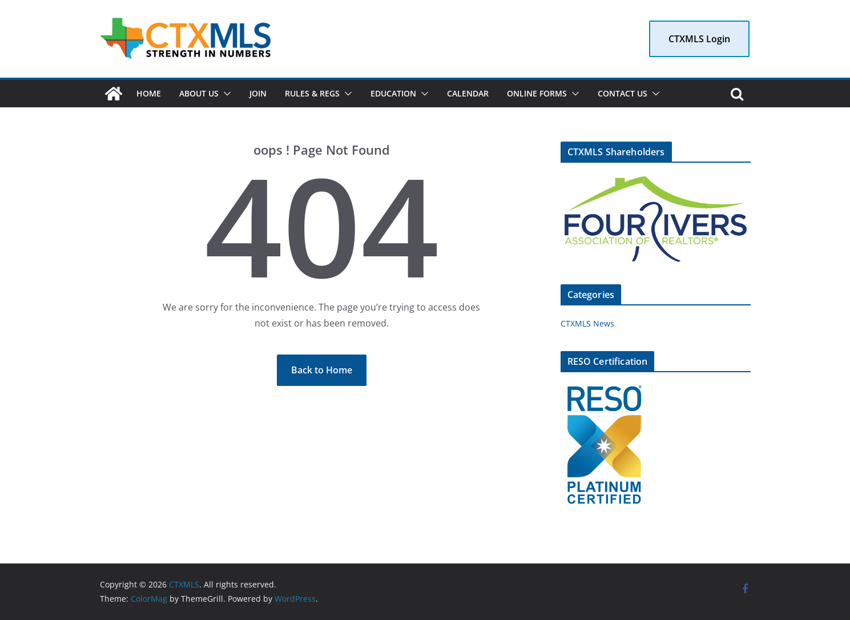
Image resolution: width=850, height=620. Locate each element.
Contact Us (622, 93)
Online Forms (537, 93)
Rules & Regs (312, 93)
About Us (199, 93)
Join (258, 93)
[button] (225, 94)
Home (148, 93)
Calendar (468, 93)
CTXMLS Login (699, 39)
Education (393, 93)
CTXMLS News (587, 323)
